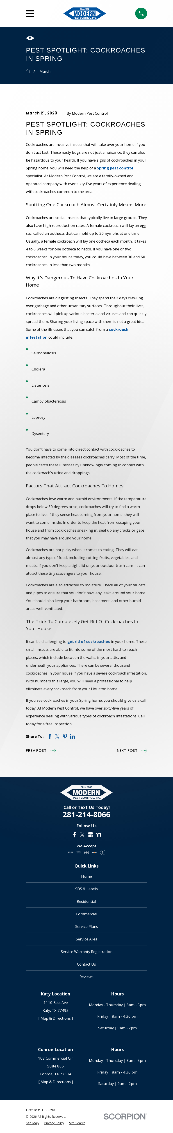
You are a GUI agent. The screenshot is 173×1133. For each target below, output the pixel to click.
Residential (86, 901)
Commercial (86, 913)
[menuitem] (32, 1123)
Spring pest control (115, 168)
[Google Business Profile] (90, 834)
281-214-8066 (86, 814)
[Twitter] (82, 834)
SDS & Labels (86, 888)
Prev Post (41, 750)
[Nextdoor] (98, 834)
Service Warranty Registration (86, 951)
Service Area (86, 939)
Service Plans (86, 926)
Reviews (86, 976)
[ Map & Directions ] (55, 1018)
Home (86, 876)
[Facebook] (74, 834)
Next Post (132, 750)
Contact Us (86, 964)
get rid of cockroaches (88, 641)
